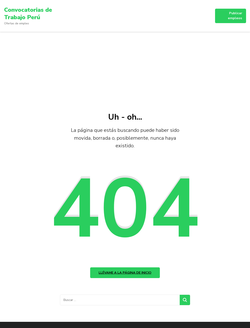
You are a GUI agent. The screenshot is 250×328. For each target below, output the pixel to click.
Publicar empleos (235, 15)
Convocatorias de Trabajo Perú (28, 13)
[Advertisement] (125, 63)
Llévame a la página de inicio (125, 272)
